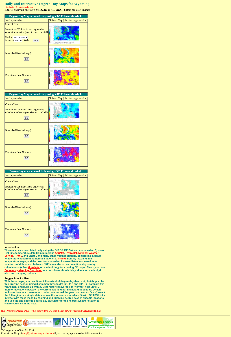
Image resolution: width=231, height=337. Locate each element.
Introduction (9, 7)
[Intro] (40, 310)
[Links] (97, 310)
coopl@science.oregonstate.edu (38, 333)
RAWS (18, 255)
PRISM (62, 258)
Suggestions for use (24, 7)
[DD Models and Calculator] (79, 310)
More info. (33, 267)
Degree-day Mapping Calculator (23, 270)
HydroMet (71, 253)
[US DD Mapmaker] (54, 310)
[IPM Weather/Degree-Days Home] (19, 310)
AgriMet (59, 253)
